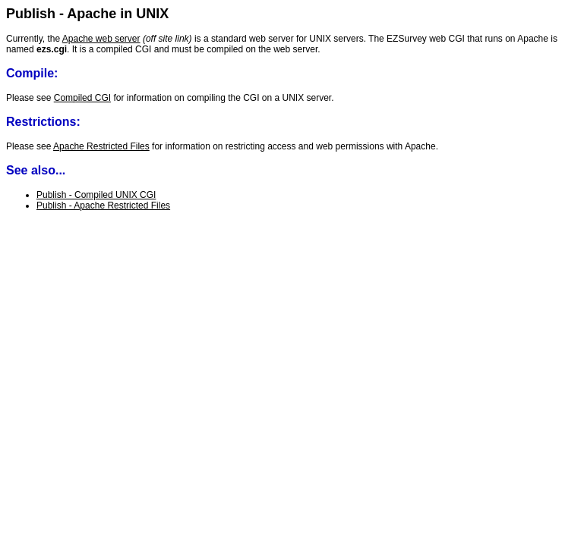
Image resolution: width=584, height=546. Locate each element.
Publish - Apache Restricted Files (103, 205)
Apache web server (101, 38)
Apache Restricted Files (101, 146)
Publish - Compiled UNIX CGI (96, 195)
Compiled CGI (82, 98)
